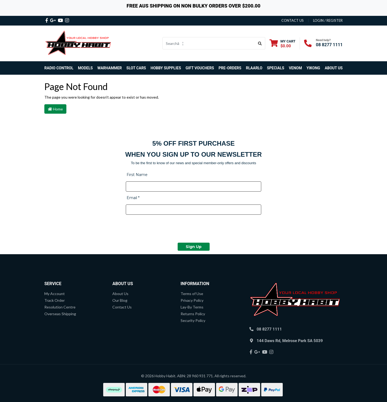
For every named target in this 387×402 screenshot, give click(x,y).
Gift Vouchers (200, 68)
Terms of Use (192, 293)
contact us (292, 20)
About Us (334, 68)
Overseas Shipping (60, 313)
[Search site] (260, 43)
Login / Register (328, 20)
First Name (137, 174)
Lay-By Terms (192, 307)
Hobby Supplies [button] (165, 68)
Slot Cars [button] (136, 68)
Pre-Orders (229, 68)
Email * (133, 197)
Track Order (54, 300)
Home (55, 109)
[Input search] (208, 43)
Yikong (313, 68)
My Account (54, 293)
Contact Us (122, 307)
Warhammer (109, 68)
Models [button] (85, 68)
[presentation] (166, 229)
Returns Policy (193, 313)
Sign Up (194, 246)
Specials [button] (275, 68)
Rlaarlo (254, 68)
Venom (295, 68)
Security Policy (193, 320)
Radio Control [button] (58, 68)
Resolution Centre (60, 307)
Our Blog (119, 300)
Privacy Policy (192, 300)
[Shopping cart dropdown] (282, 43)
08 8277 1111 (329, 44)
